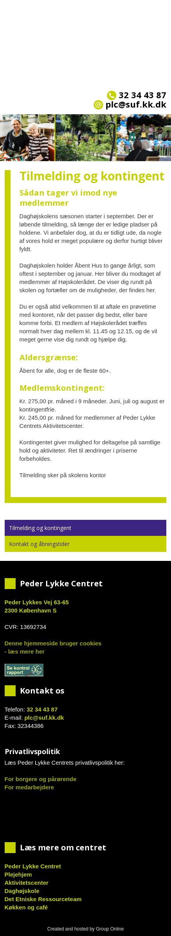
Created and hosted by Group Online (85, 929)
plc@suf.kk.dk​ (130, 104)
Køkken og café (26, 907)
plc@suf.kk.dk (44, 717)
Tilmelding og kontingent (40, 528)
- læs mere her (25, 651)
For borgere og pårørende (41, 779)
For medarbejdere (29, 787)
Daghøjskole (22, 890)
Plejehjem (18, 874)
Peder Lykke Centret (33, 866)
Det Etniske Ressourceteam (43, 899)
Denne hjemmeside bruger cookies (53, 643)
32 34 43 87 (136, 95)
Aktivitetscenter (27, 882)
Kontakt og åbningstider (39, 544)
